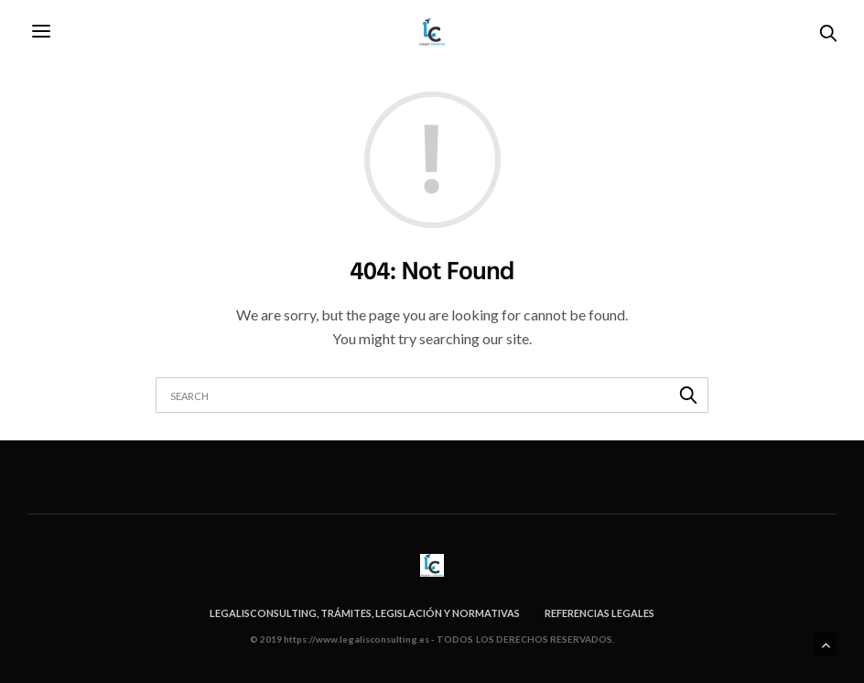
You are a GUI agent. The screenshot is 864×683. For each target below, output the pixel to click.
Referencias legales (599, 613)
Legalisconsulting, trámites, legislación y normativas (365, 613)
